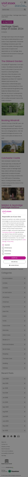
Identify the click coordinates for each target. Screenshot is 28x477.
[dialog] (14, 238)
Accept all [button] (15, 257)
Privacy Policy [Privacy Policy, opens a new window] (10, 241)
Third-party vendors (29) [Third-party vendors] (8, 232)
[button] (14, 265)
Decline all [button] (14, 261)
